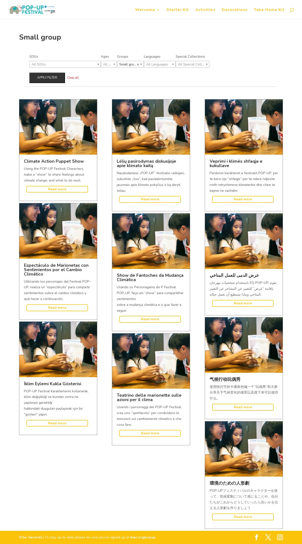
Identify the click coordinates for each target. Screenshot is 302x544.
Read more (57, 189)
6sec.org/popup (142, 537)
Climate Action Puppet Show (54, 161)
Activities (205, 10)
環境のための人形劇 (229, 483)
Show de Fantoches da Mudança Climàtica (150, 277)
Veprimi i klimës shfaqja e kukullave (236, 163)
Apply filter (47, 77)
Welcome (145, 10)
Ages (105, 56)
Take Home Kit (269, 10)
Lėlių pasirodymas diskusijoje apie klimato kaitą (146, 163)
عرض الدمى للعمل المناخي (234, 275)
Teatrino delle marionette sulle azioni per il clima (149, 397)
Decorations (235, 10)
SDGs (33, 56)
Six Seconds (32, 537)
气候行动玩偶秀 (225, 379)
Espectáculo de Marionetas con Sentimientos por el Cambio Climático (56, 269)
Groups (122, 56)
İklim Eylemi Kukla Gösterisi (52, 384)
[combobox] (65, 64)
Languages (152, 56)
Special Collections (190, 56)
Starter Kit (177, 10)
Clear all (73, 78)
